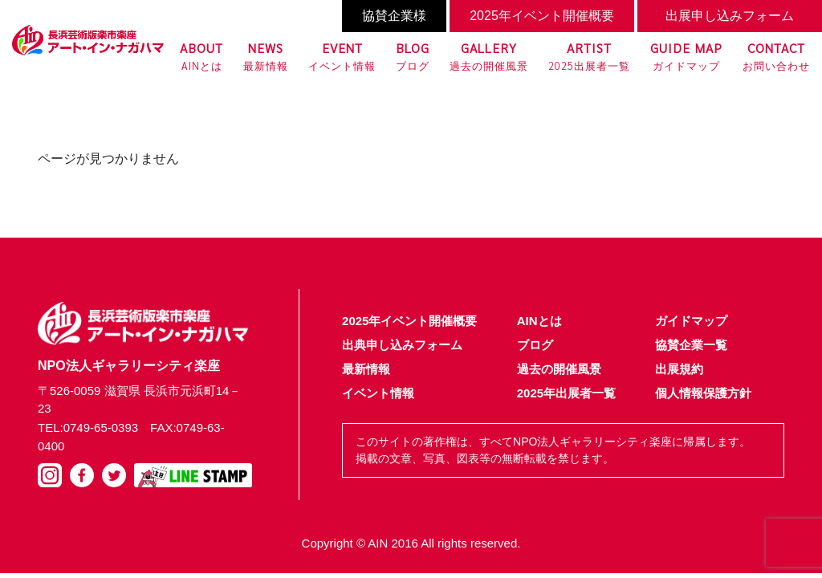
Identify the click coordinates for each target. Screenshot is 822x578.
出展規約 (679, 369)
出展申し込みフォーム (729, 15)
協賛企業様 (394, 15)
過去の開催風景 (489, 55)
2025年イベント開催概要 (542, 15)
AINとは (201, 55)
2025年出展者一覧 (566, 393)
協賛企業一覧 (691, 345)
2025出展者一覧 (589, 55)
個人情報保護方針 (703, 393)
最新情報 (265, 55)
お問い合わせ (776, 55)
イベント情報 (342, 55)
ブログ (412, 55)
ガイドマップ (686, 55)
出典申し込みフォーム (402, 345)
